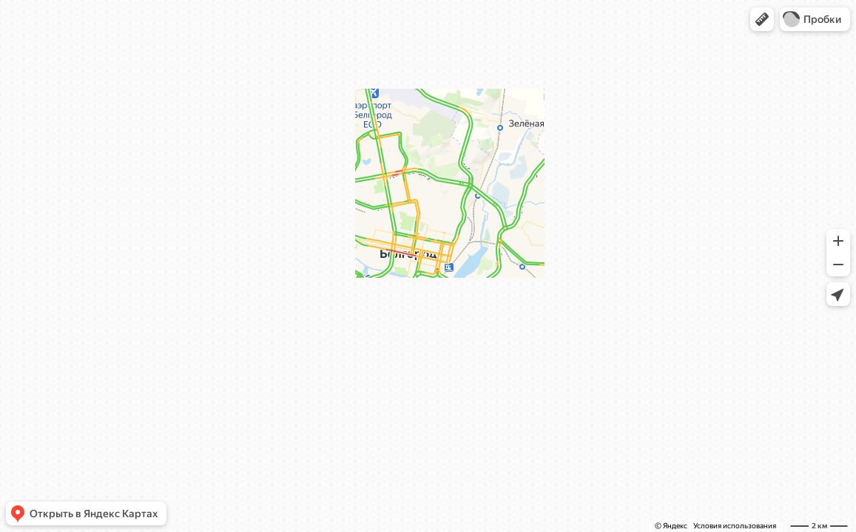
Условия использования (734, 526)
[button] (762, 19)
